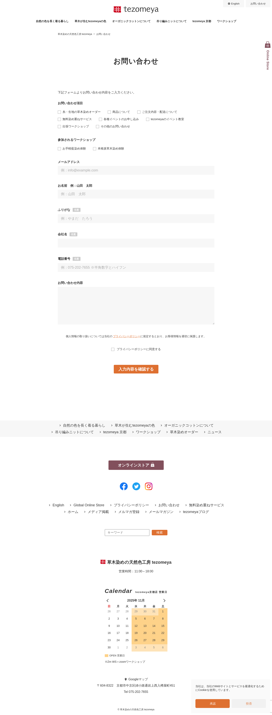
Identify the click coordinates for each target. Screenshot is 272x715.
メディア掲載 (98, 512)
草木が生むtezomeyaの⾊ (90, 21)
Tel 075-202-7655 (136, 691)
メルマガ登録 (128, 512)
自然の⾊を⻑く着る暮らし (52, 21)
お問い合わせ (258, 3)
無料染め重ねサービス (206, 505)
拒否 (249, 703)
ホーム (73, 512)
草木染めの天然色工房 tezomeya (136, 9)
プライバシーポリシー (126, 336)
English (235, 3)
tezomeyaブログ (196, 512)
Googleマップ (138, 679)
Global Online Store (88, 505)
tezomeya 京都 (201, 21)
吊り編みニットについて (171, 21)
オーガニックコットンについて (131, 21)
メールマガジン (161, 512)
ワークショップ (226, 21)
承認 (213, 703)
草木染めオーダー (184, 432)
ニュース (215, 432)
